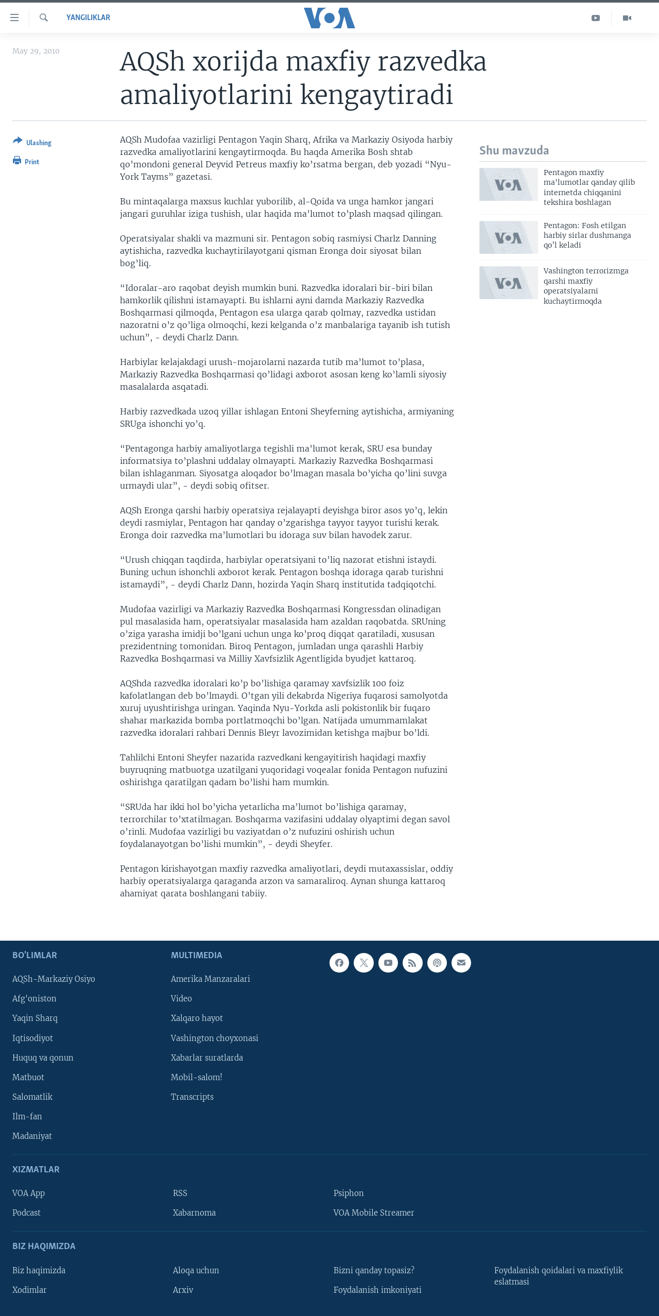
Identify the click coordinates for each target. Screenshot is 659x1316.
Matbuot (28, 1077)
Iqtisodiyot (32, 1038)
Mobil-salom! (196, 1077)
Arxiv (183, 1289)
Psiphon (349, 1193)
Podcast (26, 1213)
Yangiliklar (88, 18)
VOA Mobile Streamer (374, 1213)
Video (181, 998)
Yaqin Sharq (35, 1018)
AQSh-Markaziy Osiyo (53, 979)
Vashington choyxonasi (214, 1038)
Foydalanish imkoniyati (378, 1289)
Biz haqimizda (38, 1270)
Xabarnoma (194, 1213)
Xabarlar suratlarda (207, 1057)
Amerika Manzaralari (210, 979)
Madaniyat (32, 1135)
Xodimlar (29, 1289)
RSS (180, 1193)
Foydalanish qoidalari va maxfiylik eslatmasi (558, 1276)
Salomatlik (32, 1096)
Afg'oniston (34, 998)
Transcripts (192, 1096)
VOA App (28, 1193)
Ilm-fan (27, 1116)
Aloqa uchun (196, 1270)
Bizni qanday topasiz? (374, 1270)
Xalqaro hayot (197, 1018)
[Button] (32, 143)
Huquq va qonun (43, 1057)
